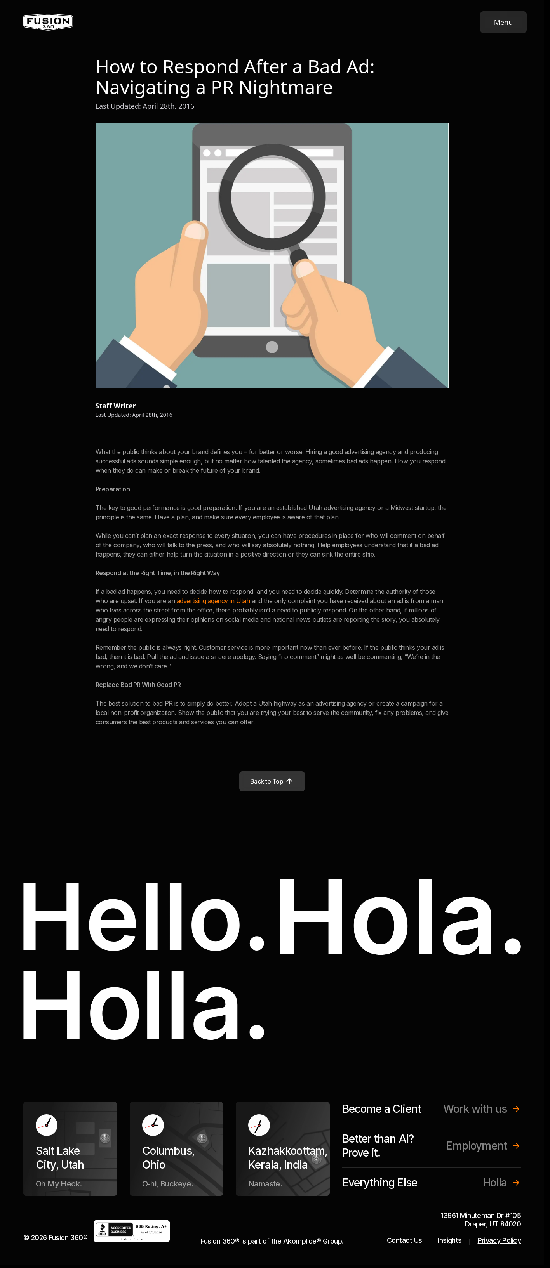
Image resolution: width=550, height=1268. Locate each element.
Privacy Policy (499, 1240)
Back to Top (272, 781)
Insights (450, 1240)
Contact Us (404, 1240)
